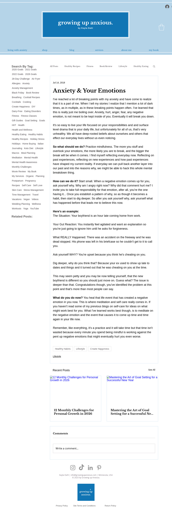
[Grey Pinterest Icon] (99, 467)
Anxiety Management (22, 88)
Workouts (16, 208)
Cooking (27, 102)
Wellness (36, 204)
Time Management (21, 194)
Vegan (26, 199)
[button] (161, 27)
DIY (33, 106)
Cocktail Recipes (31, 97)
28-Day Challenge (21, 79)
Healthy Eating (19, 134)
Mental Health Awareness (24, 162)
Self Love (37, 185)
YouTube (34, 208)
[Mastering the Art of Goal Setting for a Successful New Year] (132, 390)
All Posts (54, 66)
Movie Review (19, 171)
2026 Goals (31, 74)
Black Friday (18, 92)
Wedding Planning (21, 204)
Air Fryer (36, 79)
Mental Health (31, 157)
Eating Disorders (32, 111)
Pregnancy (30, 180)
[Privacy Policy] (62, 505)
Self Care (26, 185)
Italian (41, 143)
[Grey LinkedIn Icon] (90, 467)
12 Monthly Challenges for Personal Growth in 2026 (74, 411)
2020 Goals (17, 69)
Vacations (17, 199)
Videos (35, 199)
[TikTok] (81, 467)
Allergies (16, 83)
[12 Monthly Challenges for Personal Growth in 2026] (75, 390)
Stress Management (34, 190)
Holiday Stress (37, 139)
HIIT (14, 125)
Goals (42, 120)
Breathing (17, 97)
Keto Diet (28, 148)
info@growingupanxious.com (83, 475)
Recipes (16, 185)
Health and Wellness (22, 129)
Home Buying (29, 143)
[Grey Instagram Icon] (72, 467)
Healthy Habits (35, 134)
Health (21, 125)
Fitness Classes (29, 116)
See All (151, 370)
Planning (40, 176)
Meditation (17, 157)
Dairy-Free (17, 111)
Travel (35, 194)
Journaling (17, 148)
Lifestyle (39, 148)
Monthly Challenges (22, 167)
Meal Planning (28, 153)
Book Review (32, 92)
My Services (18, 176)
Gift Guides (17, 120)
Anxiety (26, 83)
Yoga (25, 208)
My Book (32, 171)
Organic (30, 176)
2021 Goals (31, 69)
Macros (15, 153)
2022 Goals (17, 74)
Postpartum (17, 180)
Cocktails (16, 102)
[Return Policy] (110, 505)
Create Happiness (21, 106)
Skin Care (17, 190)
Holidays (16, 143)
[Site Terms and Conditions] (84, 505)
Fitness (15, 116)
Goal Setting (31, 120)
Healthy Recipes (20, 139)
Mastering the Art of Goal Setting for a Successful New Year (132, 411)
